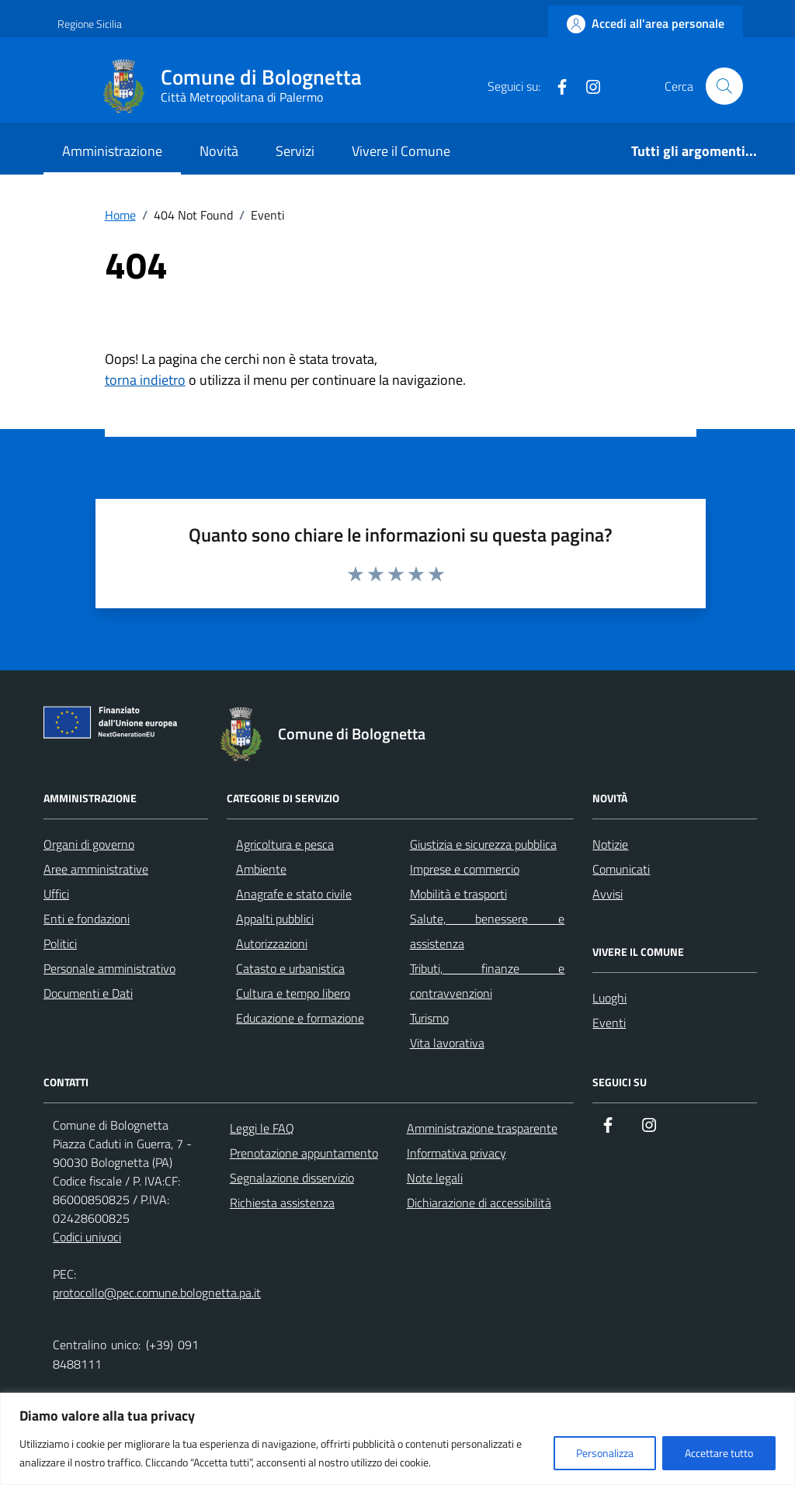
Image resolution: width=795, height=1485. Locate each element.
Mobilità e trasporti (458, 893)
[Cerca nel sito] (724, 86)
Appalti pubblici (275, 918)
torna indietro (145, 379)
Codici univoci (87, 1236)
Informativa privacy (456, 1153)
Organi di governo (88, 844)
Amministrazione (112, 150)
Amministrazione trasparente (482, 1128)
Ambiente (261, 869)
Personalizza (605, 1453)
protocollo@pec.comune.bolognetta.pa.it (157, 1292)
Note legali (435, 1177)
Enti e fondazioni (86, 918)
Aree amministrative (95, 869)
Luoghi (609, 997)
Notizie (610, 844)
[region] (397, 1439)
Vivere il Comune (401, 150)
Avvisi (607, 893)
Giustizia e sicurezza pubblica (483, 844)
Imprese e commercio (464, 869)
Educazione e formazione (300, 1018)
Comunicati (621, 869)
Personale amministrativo (109, 968)
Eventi (609, 1022)
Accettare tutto (719, 1453)
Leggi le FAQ (262, 1128)
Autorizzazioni (271, 943)
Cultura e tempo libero (293, 993)
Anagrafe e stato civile (294, 893)
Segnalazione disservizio (292, 1177)
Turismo (429, 1018)
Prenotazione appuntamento (304, 1153)
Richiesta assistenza (282, 1202)
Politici (60, 943)
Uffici (56, 893)
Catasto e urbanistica (290, 968)
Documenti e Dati (88, 993)
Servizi (295, 150)
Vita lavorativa (447, 1042)
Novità (219, 150)
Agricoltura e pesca (285, 844)
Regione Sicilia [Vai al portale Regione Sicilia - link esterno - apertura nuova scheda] (89, 24)
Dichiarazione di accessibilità (479, 1202)
